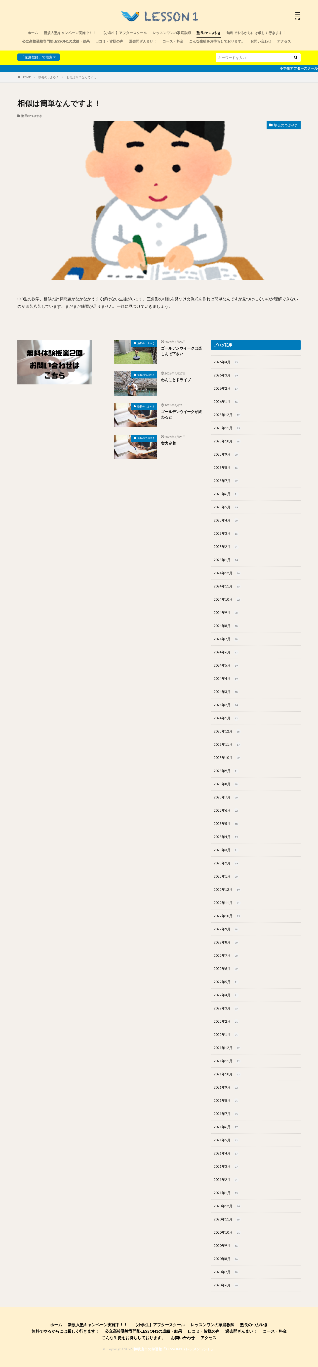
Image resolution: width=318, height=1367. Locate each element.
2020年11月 (227, 1219)
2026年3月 (226, 375)
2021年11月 (227, 1061)
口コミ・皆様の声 (109, 41)
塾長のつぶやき (209, 33)
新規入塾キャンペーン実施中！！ (70, 33)
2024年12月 (227, 573)
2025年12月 (227, 415)
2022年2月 (226, 1021)
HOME (26, 77)
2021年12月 (227, 1048)
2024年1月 (226, 718)
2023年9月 (226, 771)
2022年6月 (226, 968)
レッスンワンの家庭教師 (172, 33)
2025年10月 (227, 441)
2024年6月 (226, 652)
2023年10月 (227, 757)
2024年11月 (227, 586)
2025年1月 (226, 560)
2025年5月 (226, 507)
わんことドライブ (176, 379)
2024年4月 (226, 678)
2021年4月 (226, 1153)
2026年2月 (226, 388)
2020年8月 (226, 1259)
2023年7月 (226, 797)
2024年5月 (226, 665)
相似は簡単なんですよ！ (83, 77)
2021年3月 (226, 1166)
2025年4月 (226, 520)
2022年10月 (227, 916)
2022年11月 (227, 902)
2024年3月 (226, 691)
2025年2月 (226, 546)
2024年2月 (226, 705)
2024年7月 (226, 639)
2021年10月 (227, 1074)
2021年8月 (226, 1100)
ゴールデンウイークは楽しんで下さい (181, 351)
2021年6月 (226, 1127)
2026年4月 (226, 362)
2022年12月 (227, 889)
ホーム (33, 33)
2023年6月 (226, 810)
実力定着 (168, 443)
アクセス (284, 41)
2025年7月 (226, 480)
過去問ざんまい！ (143, 41)
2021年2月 (226, 1179)
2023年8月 (226, 784)
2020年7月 (226, 1272)
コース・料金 (172, 41)
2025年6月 (226, 494)
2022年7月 (226, 955)
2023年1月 (226, 876)
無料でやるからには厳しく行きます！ (256, 33)
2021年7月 (226, 1113)
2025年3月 (226, 533)
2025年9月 (226, 454)
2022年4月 (226, 995)
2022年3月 (226, 1008)
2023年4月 (226, 837)
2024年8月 (226, 626)
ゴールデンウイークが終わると (181, 414)
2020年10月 (227, 1232)
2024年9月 (226, 612)
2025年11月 (227, 428)
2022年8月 (226, 942)
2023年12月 (227, 731)
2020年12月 (227, 1206)
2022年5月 (226, 982)
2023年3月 (226, 850)
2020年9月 (226, 1245)
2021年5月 (226, 1140)
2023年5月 (226, 823)
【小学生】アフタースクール (124, 33)
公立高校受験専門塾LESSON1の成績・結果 (56, 41)
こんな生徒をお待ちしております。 (217, 41)
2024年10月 (227, 599)
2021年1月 (226, 1193)
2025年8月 (226, 467)
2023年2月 (226, 863)
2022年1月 (226, 1034)
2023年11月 (227, 744)
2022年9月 (226, 929)
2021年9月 (226, 1087)
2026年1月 (226, 401)
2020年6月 (226, 1285)
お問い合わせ (260, 41)
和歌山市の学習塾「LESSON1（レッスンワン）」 (174, 1349)
